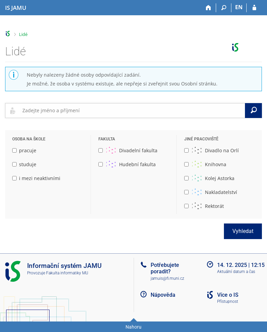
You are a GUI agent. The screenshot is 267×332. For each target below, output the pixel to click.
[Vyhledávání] (223, 7)
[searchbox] (132, 110)
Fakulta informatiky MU (67, 273)
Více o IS (228, 295)
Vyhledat (242, 231)
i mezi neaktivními (36, 178)
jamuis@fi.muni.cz (167, 278)
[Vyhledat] (253, 110)
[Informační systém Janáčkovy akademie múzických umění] (15, 7)
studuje (24, 164)
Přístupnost (227, 301)
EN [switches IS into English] (239, 7)
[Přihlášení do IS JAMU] (254, 7)
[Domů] (208, 7)
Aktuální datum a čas (236, 271)
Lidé (23, 34)
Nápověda (163, 295)
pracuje (24, 150)
